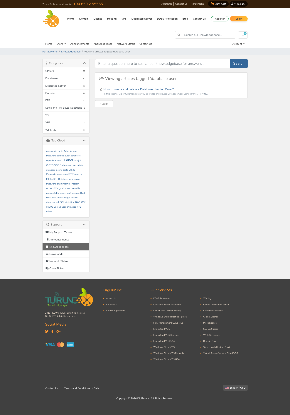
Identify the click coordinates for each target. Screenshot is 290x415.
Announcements (79, 44)
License (97, 19)
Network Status (126, 44)
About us (166, 4)
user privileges (69, 206)
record (50, 188)
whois (49, 211)
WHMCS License (211, 335)
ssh (58, 202)
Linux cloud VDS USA (164, 341)
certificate (76, 155)
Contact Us (145, 44)
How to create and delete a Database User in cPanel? (171, 91)
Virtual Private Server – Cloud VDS (220, 353)
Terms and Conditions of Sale (81, 388)
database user (69, 165)
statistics (69, 202)
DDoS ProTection (167, 19)
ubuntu (49, 206)
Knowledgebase (103, 44)
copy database (53, 160)
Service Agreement (115, 310)
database (53, 164)
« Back (104, 104)
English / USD (235, 388)
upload (57, 206)
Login (238, 19)
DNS (72, 170)
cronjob (77, 160)
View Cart (218, 4)
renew (63, 193)
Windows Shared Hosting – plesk (170, 316)
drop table (62, 174)
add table (58, 151)
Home (71, 19)
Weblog (207, 298)
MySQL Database (59, 179)
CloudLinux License (212, 310)
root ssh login (63, 197)
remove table (73, 188)
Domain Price (209, 341)
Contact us (181, 4)
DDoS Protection (161, 298)
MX (48, 179)
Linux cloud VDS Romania (166, 335)
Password (51, 183)
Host (76, 174)
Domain (84, 19)
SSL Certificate (210, 328)
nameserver (74, 179)
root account (73, 193)
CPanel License (210, 316)
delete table (62, 169)
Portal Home (50, 51)
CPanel (67, 160)
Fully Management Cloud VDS (168, 322)
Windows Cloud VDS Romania (168, 353)
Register (220, 19)
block (67, 155)
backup (60, 155)
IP (81, 174)
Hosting (112, 19)
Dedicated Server (141, 19)
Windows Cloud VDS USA (166, 359)
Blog (185, 19)
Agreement (196, 4)
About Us (111, 298)
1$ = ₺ (237, 4)
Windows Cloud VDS (164, 347)
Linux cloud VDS (161, 328)
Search (239, 63)
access (49, 151)
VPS (124, 19)
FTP (71, 174)
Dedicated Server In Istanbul (167, 304)
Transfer (80, 202)
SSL (62, 202)
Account (237, 44)
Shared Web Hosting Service (217, 347)
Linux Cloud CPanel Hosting (167, 310)
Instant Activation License (216, 304)
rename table (52, 193)
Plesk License (210, 322)
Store (60, 44)
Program (75, 183)
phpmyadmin (63, 183)
